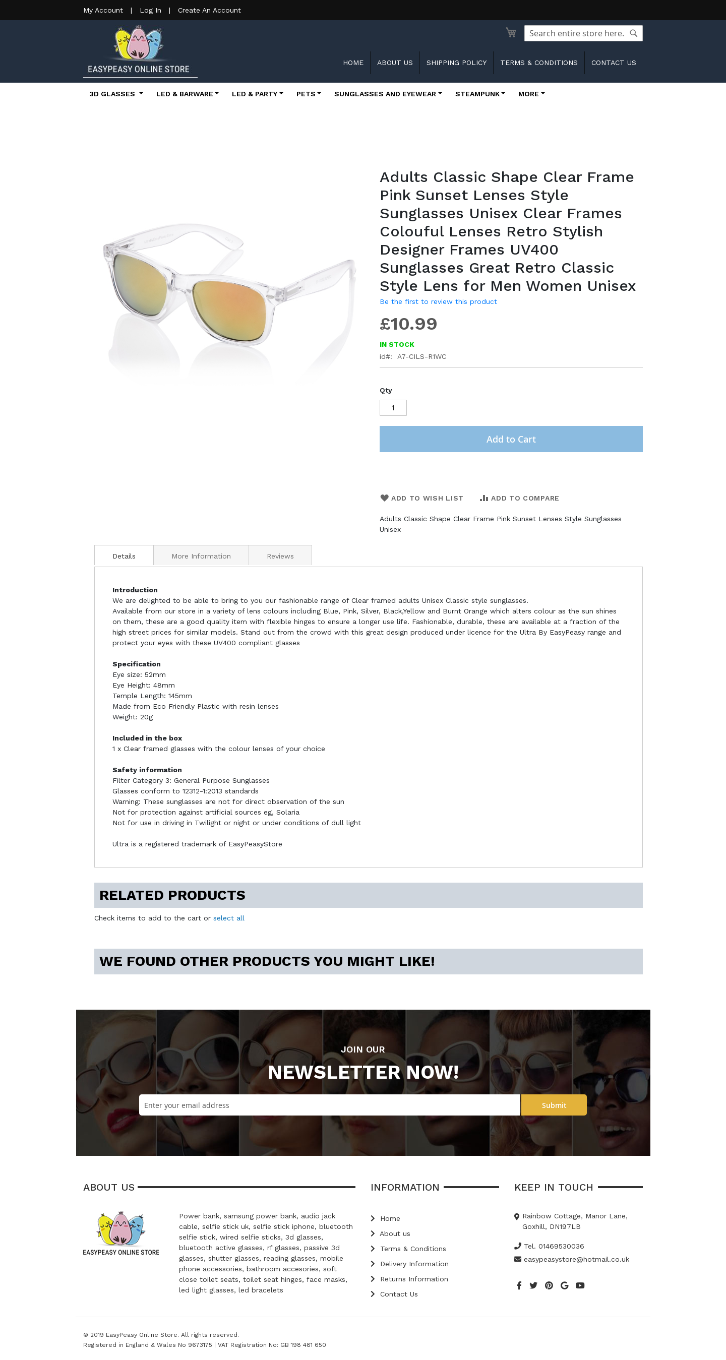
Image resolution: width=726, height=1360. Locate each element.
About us (395, 62)
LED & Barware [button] (184, 94)
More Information (201, 556)
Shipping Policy (457, 62)
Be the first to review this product (438, 301)
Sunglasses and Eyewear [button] (385, 94)
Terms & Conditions (539, 62)
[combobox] (583, 33)
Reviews (280, 556)
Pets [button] (306, 94)
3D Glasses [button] (113, 94)
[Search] (634, 33)
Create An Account (209, 10)
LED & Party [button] (254, 94)
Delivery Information (410, 1264)
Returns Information (409, 1279)
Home (353, 62)
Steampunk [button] (477, 94)
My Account (103, 10)
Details (124, 556)
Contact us (613, 62)
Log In (150, 10)
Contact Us (394, 1294)
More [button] (528, 94)
